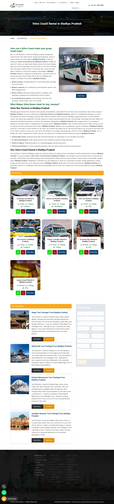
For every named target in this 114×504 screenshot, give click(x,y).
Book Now (30, 211)
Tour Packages (52, 3)
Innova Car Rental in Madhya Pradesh (57, 200)
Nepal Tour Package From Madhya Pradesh (50, 312)
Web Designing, (76, 502)
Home (36, 3)
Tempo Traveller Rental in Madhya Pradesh (57, 240)
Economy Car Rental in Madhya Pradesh (25, 200)
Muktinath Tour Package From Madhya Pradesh (52, 346)
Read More (37, 339)
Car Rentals (64, 3)
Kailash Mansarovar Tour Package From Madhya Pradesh (48, 378)
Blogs (77, 3)
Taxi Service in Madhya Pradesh (25, 240)
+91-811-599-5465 (96, 5)
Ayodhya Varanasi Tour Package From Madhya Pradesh (51, 414)
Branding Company (98, 502)
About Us (42, 3)
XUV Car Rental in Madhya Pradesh (89, 200)
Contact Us (75, 8)
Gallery (72, 3)
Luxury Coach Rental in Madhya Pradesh (25, 281)
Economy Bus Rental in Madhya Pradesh (88, 240)
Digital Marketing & (86, 502)
